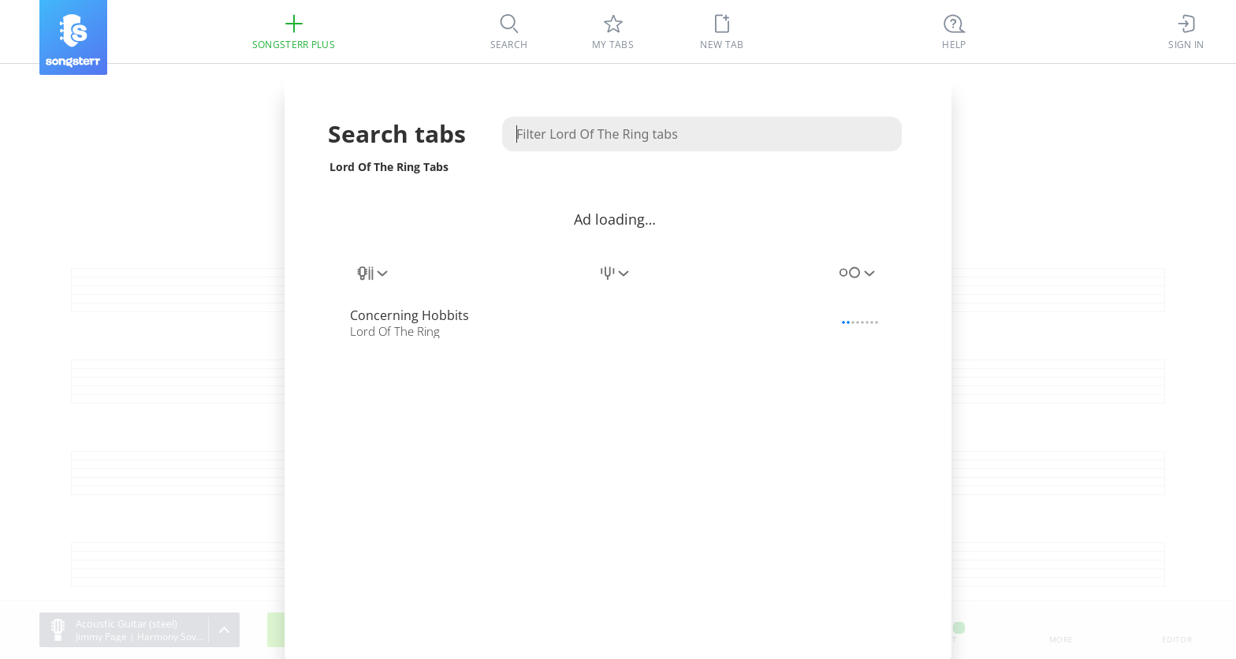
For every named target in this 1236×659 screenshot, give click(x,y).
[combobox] (373, 282)
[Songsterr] (73, 37)
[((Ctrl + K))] (954, 31)
